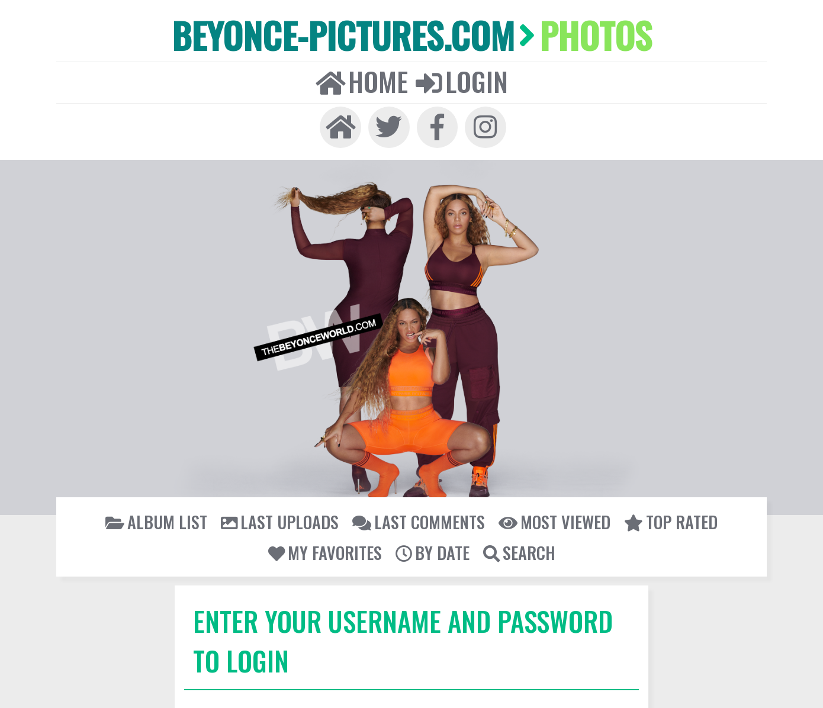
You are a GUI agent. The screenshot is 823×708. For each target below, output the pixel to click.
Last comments (418, 519)
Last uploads (281, 519)
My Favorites (325, 549)
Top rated (667, 519)
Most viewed (552, 519)
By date (431, 549)
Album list (160, 519)
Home (362, 80)
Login (461, 80)
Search (518, 549)
